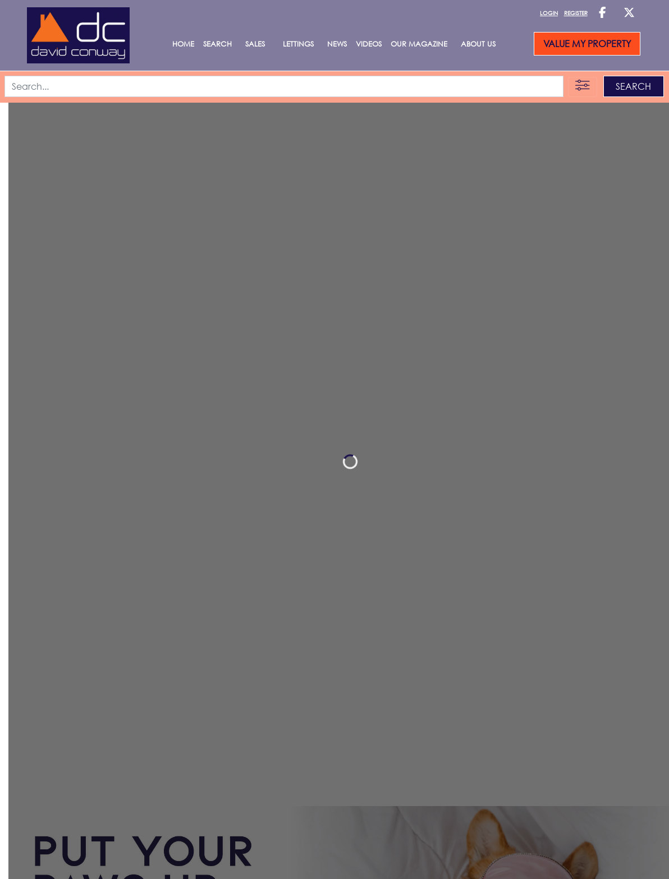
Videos (369, 43)
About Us (478, 43)
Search (217, 43)
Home (183, 43)
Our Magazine (419, 43)
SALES (255, 43)
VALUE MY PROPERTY (587, 43)
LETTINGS (298, 43)
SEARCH (633, 86)
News (337, 43)
